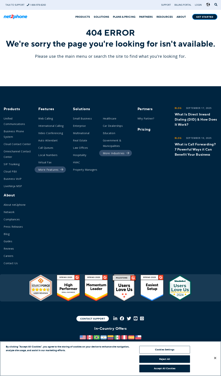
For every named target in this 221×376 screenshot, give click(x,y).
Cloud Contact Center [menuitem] (17, 144)
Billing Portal (183, 4)
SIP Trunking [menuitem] (12, 164)
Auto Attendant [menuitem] (48, 140)
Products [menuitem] (12, 109)
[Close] (215, 358)
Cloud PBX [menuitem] (10, 171)
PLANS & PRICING (124, 17)
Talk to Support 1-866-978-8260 (25, 4)
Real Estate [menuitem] (80, 140)
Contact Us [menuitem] (11, 263)
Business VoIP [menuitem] (13, 179)
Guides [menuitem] (8, 241)
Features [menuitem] (46, 109)
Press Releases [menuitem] (13, 226)
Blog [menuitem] (6, 234)
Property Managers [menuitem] (85, 169)
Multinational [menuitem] (81, 133)
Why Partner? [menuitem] (145, 118)
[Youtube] (135, 318)
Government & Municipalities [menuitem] (112, 143)
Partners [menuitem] (145, 109)
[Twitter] (129, 318)
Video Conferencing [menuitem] (50, 133)
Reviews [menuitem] (9, 248)
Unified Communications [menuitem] (14, 121)
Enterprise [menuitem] (79, 126)
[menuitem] (49, 169)
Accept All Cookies (164, 368)
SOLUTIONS (101, 17)
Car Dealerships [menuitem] (113, 126)
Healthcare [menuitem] (110, 118)
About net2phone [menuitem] (15, 204)
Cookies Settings (164, 349)
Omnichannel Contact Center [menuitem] (17, 154)
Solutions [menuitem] (81, 109)
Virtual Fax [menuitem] (45, 162)
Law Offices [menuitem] (80, 147)
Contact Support (92, 318)
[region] (110, 358)
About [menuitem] (9, 195)
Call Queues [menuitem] (45, 147)
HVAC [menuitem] (76, 162)
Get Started (204, 17)
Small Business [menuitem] (82, 118)
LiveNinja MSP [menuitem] (13, 186)
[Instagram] (142, 318)
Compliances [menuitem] (12, 219)
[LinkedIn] (115, 318)
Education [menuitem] (109, 133)
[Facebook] (122, 318)
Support (166, 4)
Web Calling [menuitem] (45, 118)
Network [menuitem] (9, 212)
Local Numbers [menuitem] (48, 155)
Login (198, 4)
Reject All (164, 359)
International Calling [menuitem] (51, 126)
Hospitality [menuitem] (79, 155)
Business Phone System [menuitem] (14, 134)
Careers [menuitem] (8, 256)
